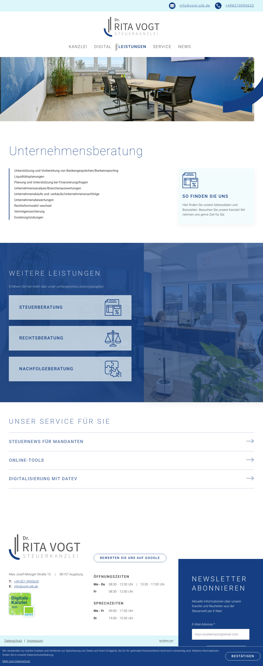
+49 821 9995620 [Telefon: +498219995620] (26, 581)
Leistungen (132, 46)
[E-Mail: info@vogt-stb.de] (189, 5)
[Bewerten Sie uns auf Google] (130, 558)
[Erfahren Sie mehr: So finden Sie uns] (216, 196)
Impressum (35, 641)
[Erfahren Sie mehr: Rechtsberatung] (70, 338)
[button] (234, 5)
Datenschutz (13, 641)
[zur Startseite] (131, 27)
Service (162, 46)
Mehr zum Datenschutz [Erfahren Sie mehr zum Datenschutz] (16, 661)
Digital (103, 46)
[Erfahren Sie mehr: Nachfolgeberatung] (70, 369)
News (184, 46)
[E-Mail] (220, 634)
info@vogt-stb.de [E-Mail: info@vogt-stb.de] (26, 586)
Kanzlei (78, 46)
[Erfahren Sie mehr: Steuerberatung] (70, 307)
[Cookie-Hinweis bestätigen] (243, 656)
